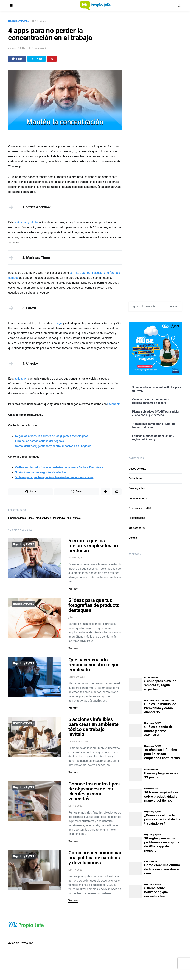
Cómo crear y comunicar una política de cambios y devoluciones (95, 858)
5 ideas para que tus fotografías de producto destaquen (93, 605)
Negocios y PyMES (18, 21)
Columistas (135, 478)
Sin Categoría (137, 527)
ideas (31, 518)
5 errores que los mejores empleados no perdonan (93, 545)
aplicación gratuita (26, 222)
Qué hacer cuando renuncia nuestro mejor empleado (93, 665)
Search (173, 306)
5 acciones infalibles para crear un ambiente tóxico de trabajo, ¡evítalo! (93, 726)
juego (58, 323)
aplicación (20, 378)
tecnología (59, 518)
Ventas (133, 537)
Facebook (113, 404)
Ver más (73, 588)
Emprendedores (17, 518)
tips (69, 518)
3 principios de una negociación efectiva (40, 472)
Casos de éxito (137, 468)
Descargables (137, 488)
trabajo (77, 518)
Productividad (137, 517)
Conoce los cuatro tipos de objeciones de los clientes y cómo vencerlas (94, 791)
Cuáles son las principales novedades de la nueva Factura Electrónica (59, 467)
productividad (43, 518)
